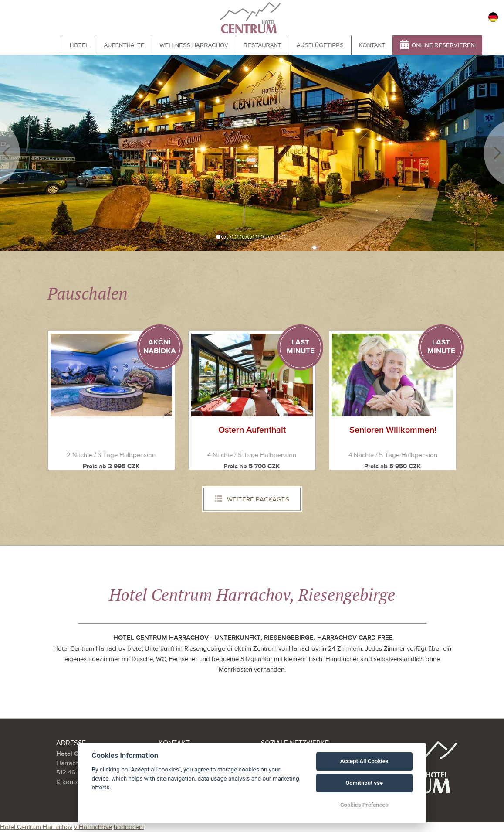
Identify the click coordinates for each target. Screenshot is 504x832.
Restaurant (262, 45)
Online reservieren (437, 44)
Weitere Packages (252, 499)
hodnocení (129, 827)
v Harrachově (93, 827)
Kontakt (372, 45)
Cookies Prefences (364, 804)
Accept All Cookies (364, 761)
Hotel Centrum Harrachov (36, 827)
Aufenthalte (124, 45)
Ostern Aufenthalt (252, 429)
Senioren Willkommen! (392, 429)
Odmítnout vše (364, 783)
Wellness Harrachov (193, 45)
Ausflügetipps (320, 45)
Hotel (79, 45)
